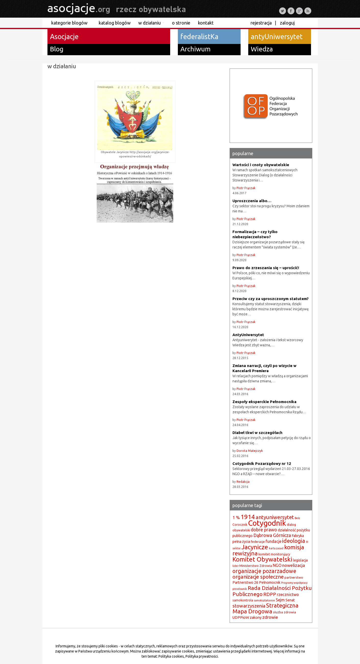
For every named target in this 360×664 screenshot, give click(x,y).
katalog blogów (115, 22)
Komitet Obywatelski (262, 559)
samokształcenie (264, 600)
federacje (258, 541)
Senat (290, 600)
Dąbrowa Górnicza (272, 535)
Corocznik (239, 524)
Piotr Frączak (246, 188)
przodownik (239, 588)
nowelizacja (293, 565)
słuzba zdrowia (284, 612)
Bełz (297, 518)
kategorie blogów (71, 22)
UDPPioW (240, 617)
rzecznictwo (288, 594)
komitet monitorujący (274, 554)
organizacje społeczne (258, 577)
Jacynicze (254, 547)
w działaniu (151, 22)
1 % (236, 517)
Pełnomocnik (269, 582)
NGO (277, 565)
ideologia (293, 541)
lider (235, 565)
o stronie (181, 22)
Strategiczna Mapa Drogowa (265, 608)
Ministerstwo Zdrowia (255, 565)
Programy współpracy (294, 582)
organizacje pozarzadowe (264, 571)
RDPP (269, 594)
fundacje (273, 541)
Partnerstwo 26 (245, 582)
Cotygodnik (267, 523)
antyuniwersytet (275, 517)
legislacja (300, 560)
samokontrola (242, 600)
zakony (256, 617)
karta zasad (276, 548)
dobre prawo (264, 529)
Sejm (280, 600)
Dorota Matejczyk (250, 450)
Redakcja (243, 481)
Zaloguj (287, 22)
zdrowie (270, 617)
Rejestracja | (263, 22)
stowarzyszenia (248, 606)
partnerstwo (293, 577)
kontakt (206, 22)
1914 (248, 516)
